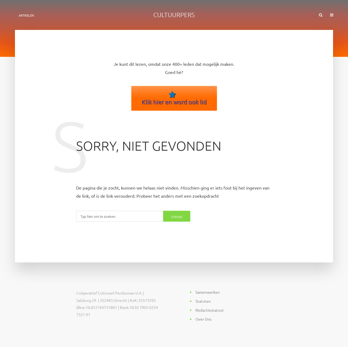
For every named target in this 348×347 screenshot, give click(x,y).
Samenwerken (207, 292)
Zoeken (176, 217)
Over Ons (203, 319)
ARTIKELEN (26, 15)
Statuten (203, 301)
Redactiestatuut (209, 310)
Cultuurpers (174, 14)
